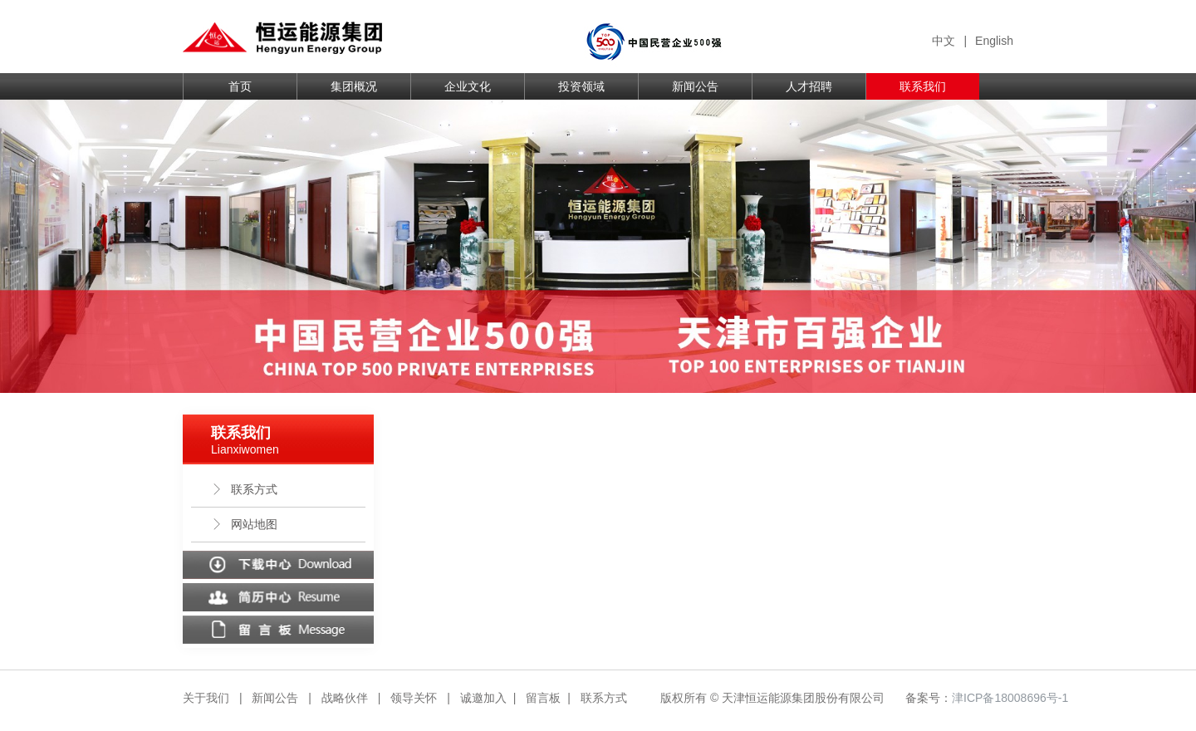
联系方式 (244, 489)
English (994, 40)
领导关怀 (413, 697)
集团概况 (354, 86)
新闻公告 (695, 86)
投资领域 (581, 86)
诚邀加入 (483, 697)
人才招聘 (809, 86)
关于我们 (206, 697)
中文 (943, 40)
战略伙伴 (344, 697)
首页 (240, 86)
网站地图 (244, 524)
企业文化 (467, 86)
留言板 (543, 697)
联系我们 (922, 86)
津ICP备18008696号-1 (1010, 697)
